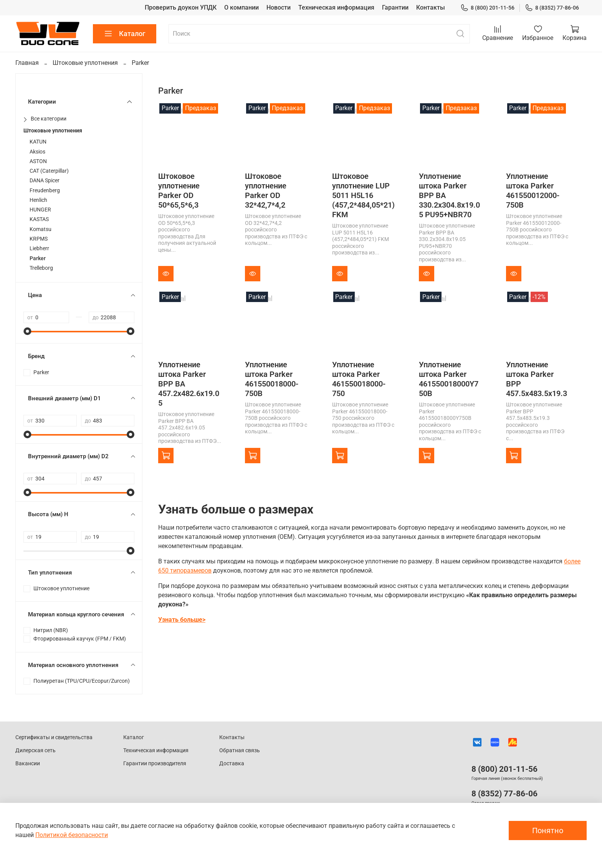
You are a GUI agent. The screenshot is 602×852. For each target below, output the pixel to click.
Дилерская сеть (35, 750)
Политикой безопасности (71, 835)
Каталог (125, 33)
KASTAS (39, 219)
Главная (27, 62)
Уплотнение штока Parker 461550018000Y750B (448, 379)
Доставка (231, 763)
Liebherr (39, 248)
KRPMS (39, 239)
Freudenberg (45, 190)
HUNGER (40, 209)
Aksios (37, 152)
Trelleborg (41, 268)
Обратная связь (239, 750)
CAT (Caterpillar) (49, 171)
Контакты (430, 7)
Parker (38, 258)
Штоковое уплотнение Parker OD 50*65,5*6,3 (179, 191)
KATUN (38, 142)
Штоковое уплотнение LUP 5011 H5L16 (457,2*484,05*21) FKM (363, 195)
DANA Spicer (45, 180)
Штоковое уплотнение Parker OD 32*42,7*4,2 (265, 191)
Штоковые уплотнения (85, 62)
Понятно (547, 830)
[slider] (27, 331)
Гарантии (395, 7)
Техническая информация (336, 7)
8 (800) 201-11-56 (487, 8)
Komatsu (40, 229)
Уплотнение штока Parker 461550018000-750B (271, 379)
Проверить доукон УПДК (181, 7)
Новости (278, 7)
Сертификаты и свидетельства (54, 737)
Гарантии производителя (154, 763)
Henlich (38, 200)
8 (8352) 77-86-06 (552, 8)
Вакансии (27, 763)
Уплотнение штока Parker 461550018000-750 (358, 379)
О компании (241, 7)
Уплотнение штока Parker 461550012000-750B (532, 191)
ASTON (38, 161)
